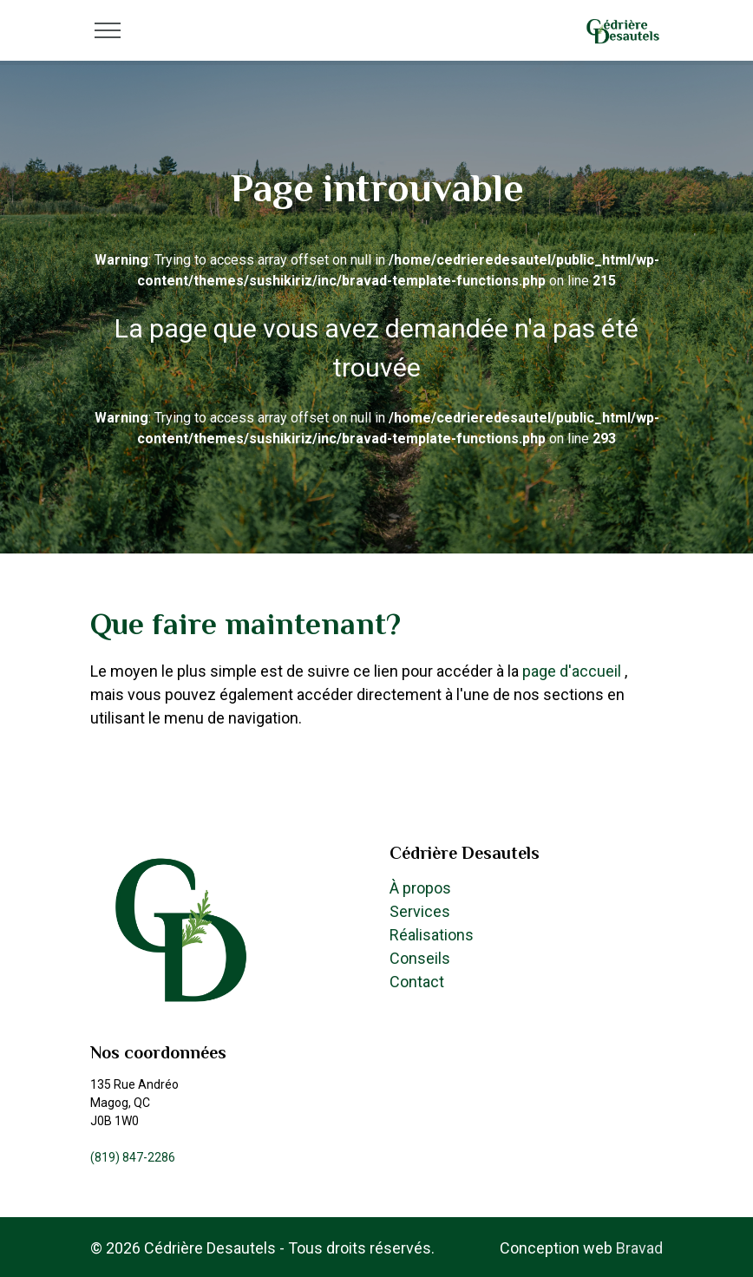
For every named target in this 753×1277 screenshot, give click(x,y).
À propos (420, 888)
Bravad (639, 1248)
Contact (417, 981)
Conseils (420, 958)
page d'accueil (573, 671)
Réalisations (432, 935)
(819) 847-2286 (132, 1157)
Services (420, 911)
